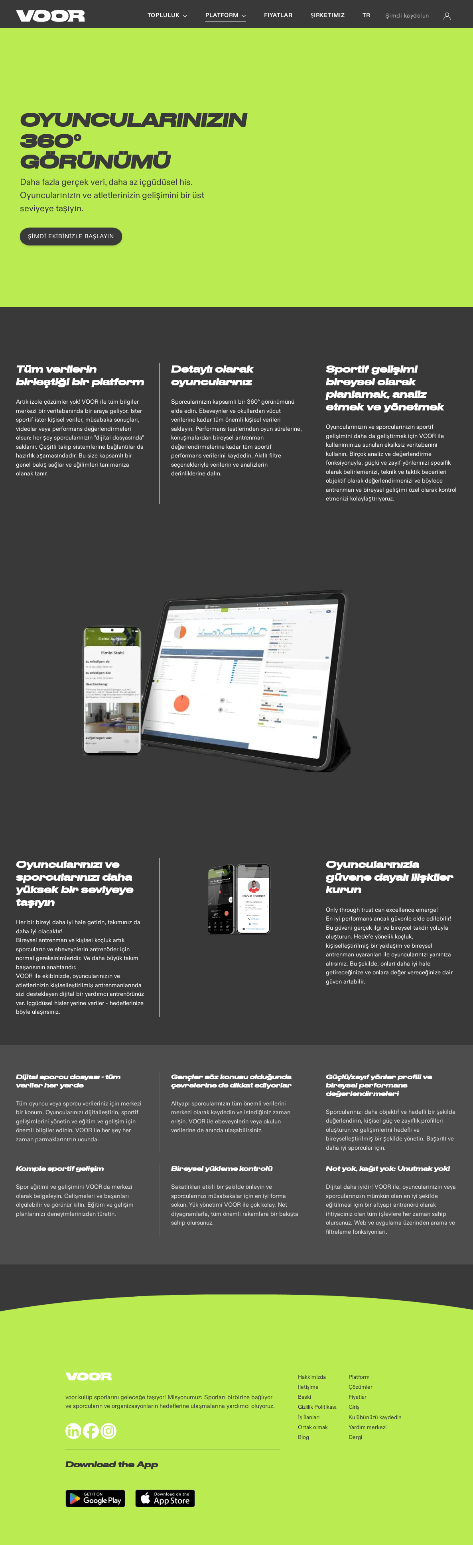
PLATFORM (225, 15)
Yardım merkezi (367, 1427)
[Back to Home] (50, 16)
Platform (359, 1377)
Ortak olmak (313, 1427)
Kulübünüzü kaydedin (375, 1417)
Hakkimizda (312, 1377)
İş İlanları (309, 1417)
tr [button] (366, 15)
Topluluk (167, 15)
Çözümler (360, 1387)
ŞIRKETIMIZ (327, 15)
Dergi (355, 1437)
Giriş (354, 1407)
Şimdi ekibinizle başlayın (71, 237)
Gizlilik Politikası (317, 1407)
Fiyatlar (358, 1397)
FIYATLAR (278, 15)
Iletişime (308, 1387)
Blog (303, 1437)
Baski (304, 1397)
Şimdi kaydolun (407, 16)
